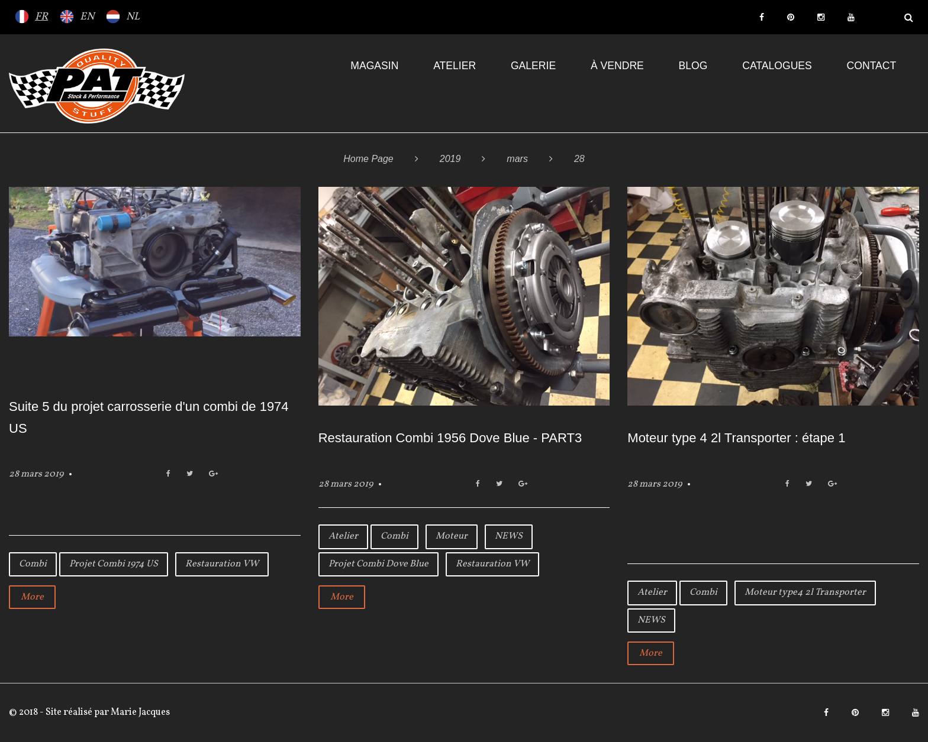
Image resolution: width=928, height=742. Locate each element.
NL (133, 16)
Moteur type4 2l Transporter (805, 592)
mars (517, 159)
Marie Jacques (139, 712)
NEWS (509, 536)
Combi (33, 564)
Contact (872, 66)
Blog (693, 66)
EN (87, 16)
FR (41, 16)
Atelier (454, 66)
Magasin (374, 66)
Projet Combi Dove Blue (378, 564)
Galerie (533, 66)
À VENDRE (617, 66)
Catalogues (777, 66)
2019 (450, 159)
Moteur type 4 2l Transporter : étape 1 (736, 437)
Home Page (368, 159)
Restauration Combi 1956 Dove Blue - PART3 (450, 437)
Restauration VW (222, 564)
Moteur (452, 536)
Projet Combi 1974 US (113, 564)
